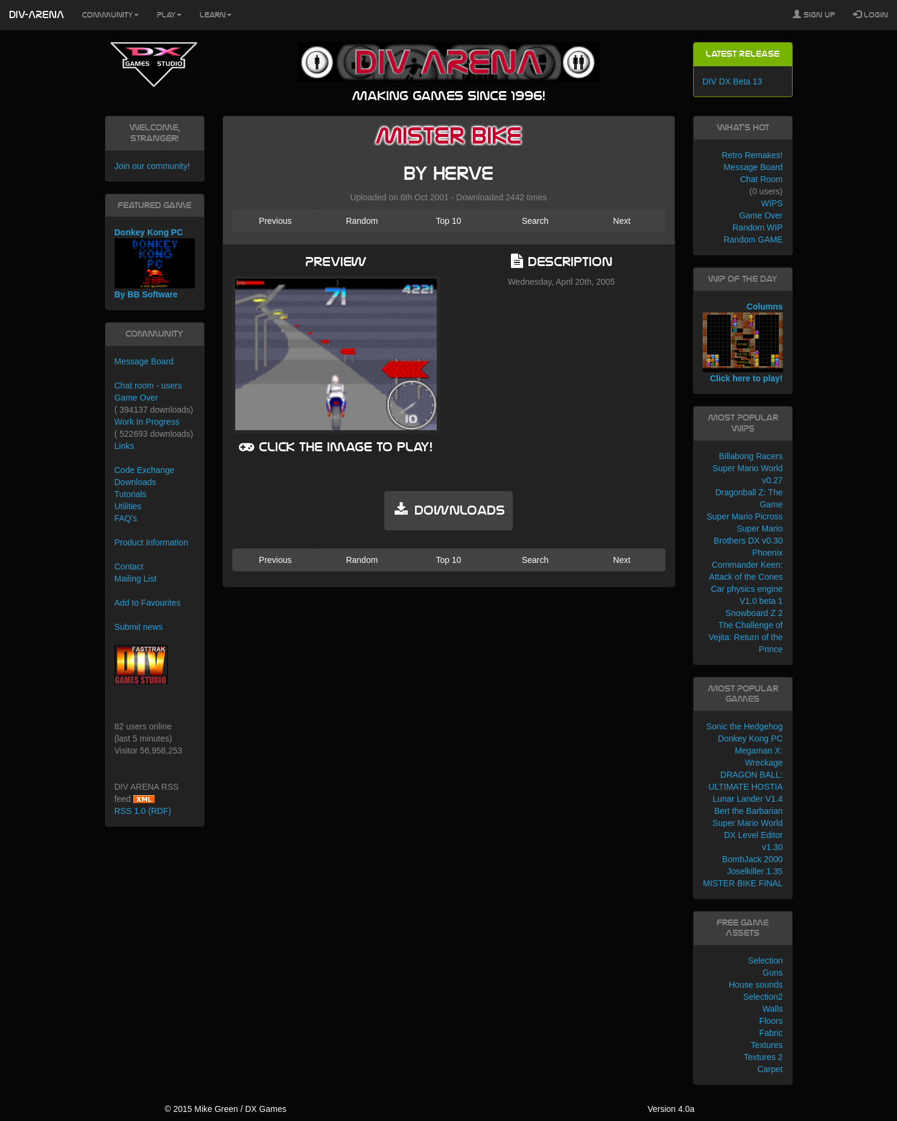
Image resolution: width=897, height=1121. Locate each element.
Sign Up (814, 14)
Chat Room (761, 179)
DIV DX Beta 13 (732, 81)
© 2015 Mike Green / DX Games (226, 1109)
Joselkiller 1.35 (755, 871)
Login (870, 14)
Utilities (128, 506)
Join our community (151, 166)
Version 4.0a (670, 1109)
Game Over (136, 397)
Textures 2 (763, 1057)
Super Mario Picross (744, 516)
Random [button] (362, 221)
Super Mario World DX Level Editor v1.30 (747, 835)
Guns (772, 972)
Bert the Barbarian (748, 811)
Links (125, 446)
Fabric (771, 1033)
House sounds (756, 984)
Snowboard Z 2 (754, 613)
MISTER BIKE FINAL (742, 883)
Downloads (135, 482)
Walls (772, 1009)
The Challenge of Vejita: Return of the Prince (746, 637)
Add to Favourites (148, 603)
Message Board (144, 361)
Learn (216, 15)
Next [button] (621, 221)
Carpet (769, 1069)
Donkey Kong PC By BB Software (155, 263)
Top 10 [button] (448, 221)
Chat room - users (148, 385)
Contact (129, 566)
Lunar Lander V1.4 (748, 799)
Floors (771, 1021)
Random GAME (752, 239)
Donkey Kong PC (750, 738)
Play (169, 15)
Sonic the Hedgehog (744, 726)
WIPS (772, 203)
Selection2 (762, 997)
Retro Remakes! (751, 155)
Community (110, 15)
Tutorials (131, 494)
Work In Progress (147, 422)
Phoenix (767, 552)
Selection (765, 960)
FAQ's (126, 518)
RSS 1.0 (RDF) (143, 811)
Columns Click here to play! (743, 343)
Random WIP (757, 227)
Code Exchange (145, 470)
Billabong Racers (751, 456)
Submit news (139, 627)
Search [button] (535, 221)
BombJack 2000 (752, 859)
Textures (767, 1045)
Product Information (151, 542)
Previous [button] (275, 221)
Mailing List (136, 578)
